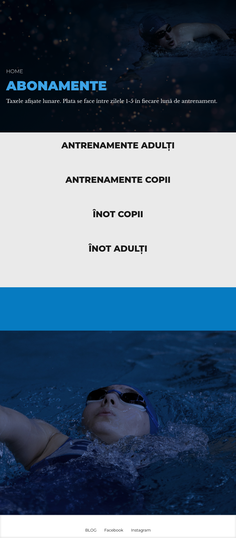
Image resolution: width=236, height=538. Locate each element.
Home (14, 71)
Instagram (141, 530)
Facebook (113, 530)
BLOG (90, 530)
